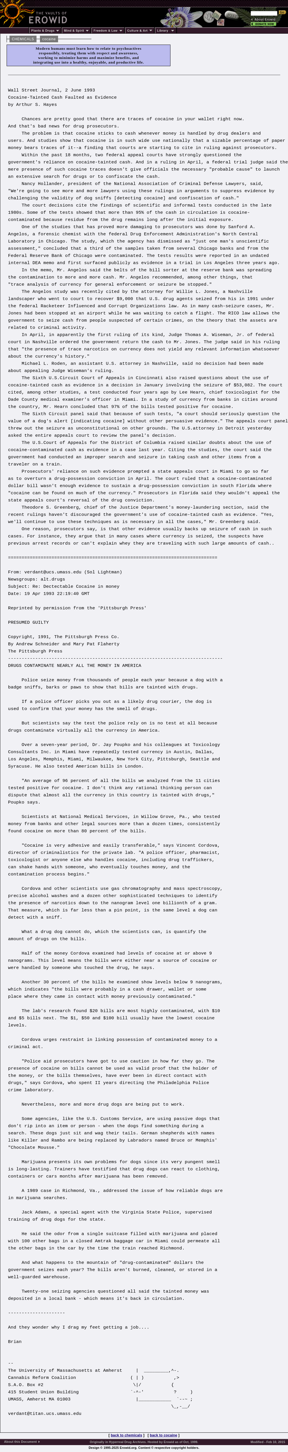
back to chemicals (126, 1435)
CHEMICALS (23, 39)
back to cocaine (163, 1435)
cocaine (49, 39)
